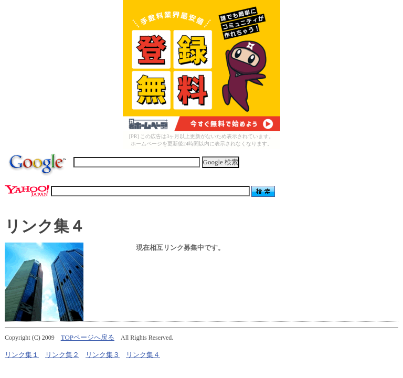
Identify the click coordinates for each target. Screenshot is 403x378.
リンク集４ (143, 355)
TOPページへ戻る (87, 337)
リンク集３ (103, 355)
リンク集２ (62, 355)
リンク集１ (22, 355)
